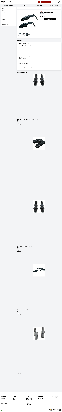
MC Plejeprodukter (4, 12)
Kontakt (14, 399)
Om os (14, 398)
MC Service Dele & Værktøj (5, 17)
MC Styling (3, 8)
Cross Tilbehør (4, 22)
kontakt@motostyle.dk (4, 403)
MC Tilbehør (3, 10)
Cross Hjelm (3, 19)
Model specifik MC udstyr (5, 24)
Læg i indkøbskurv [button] (49, 19)
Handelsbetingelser (15, 400)
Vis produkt (19, 124)
